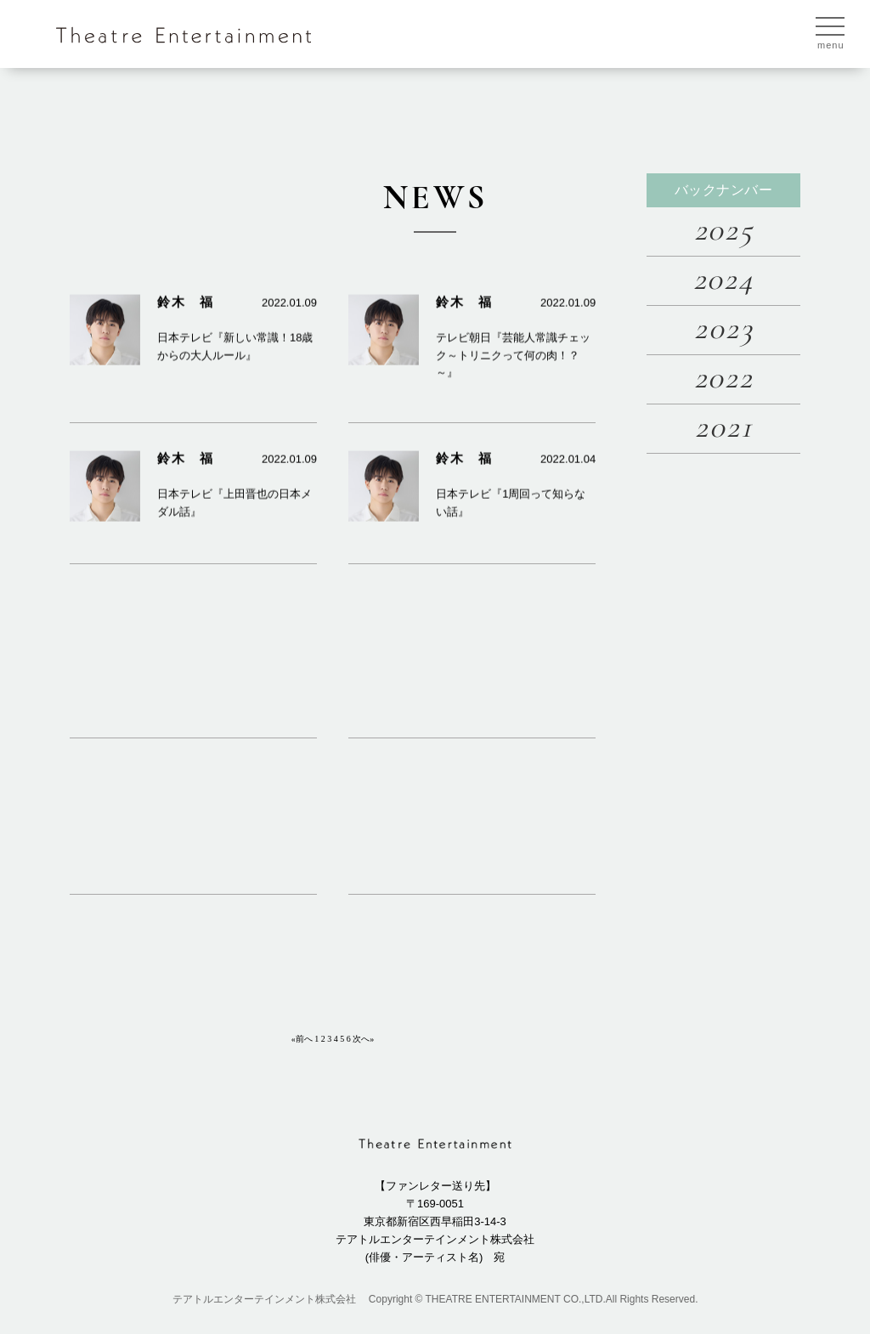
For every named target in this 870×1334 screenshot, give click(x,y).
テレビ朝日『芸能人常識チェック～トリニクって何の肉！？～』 (513, 369)
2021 (723, 427)
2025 (724, 230)
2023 (723, 328)
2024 (723, 279)
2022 (724, 378)
